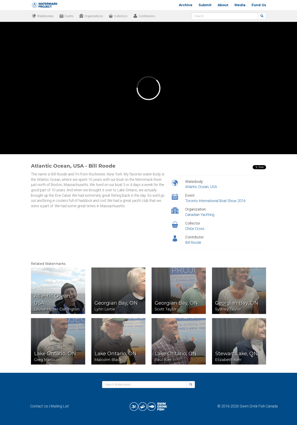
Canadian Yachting (199, 214)
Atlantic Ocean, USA (201, 187)
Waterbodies (45, 16)
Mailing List (60, 406)
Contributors (147, 16)
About (223, 5)
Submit (205, 5)
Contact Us (39, 406)
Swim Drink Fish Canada (259, 406)
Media (240, 5)
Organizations (94, 16)
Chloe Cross (194, 228)
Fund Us (259, 5)
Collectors (120, 16)
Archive (185, 5)
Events (69, 16)
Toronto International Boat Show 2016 (215, 201)
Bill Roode (193, 242)
